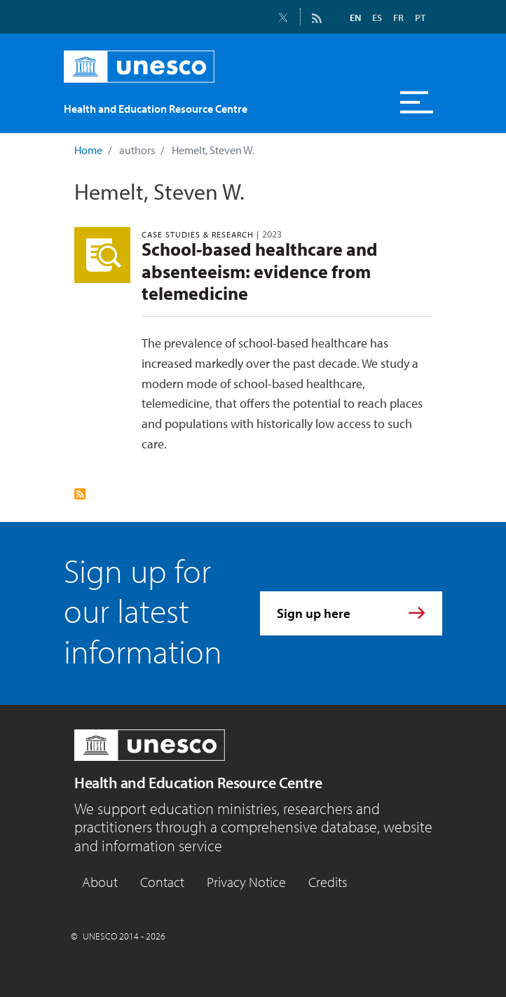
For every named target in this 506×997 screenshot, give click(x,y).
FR (398, 17)
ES (377, 17)
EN (355, 17)
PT (420, 17)
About (100, 882)
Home (88, 150)
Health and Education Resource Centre (198, 782)
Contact (162, 882)
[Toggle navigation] (417, 102)
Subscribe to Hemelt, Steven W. (80, 494)
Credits (327, 882)
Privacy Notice (246, 882)
